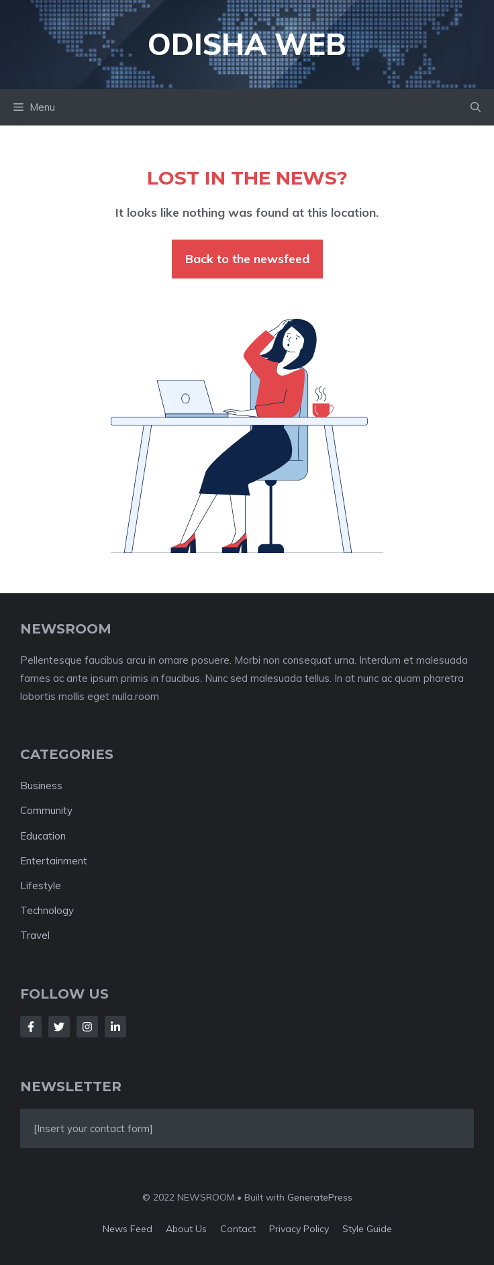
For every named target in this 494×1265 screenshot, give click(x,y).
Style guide (367, 1229)
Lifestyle (40, 885)
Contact (238, 1229)
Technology (47, 910)
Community (46, 810)
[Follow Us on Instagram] (87, 1027)
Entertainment (53, 860)
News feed (127, 1229)
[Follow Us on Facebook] (31, 1027)
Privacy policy (299, 1229)
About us (186, 1229)
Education (43, 835)
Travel (35, 935)
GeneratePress (319, 1197)
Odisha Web (247, 44)
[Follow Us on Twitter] (59, 1027)
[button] (475, 107)
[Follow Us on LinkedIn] (115, 1027)
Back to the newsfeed (247, 258)
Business (41, 785)
